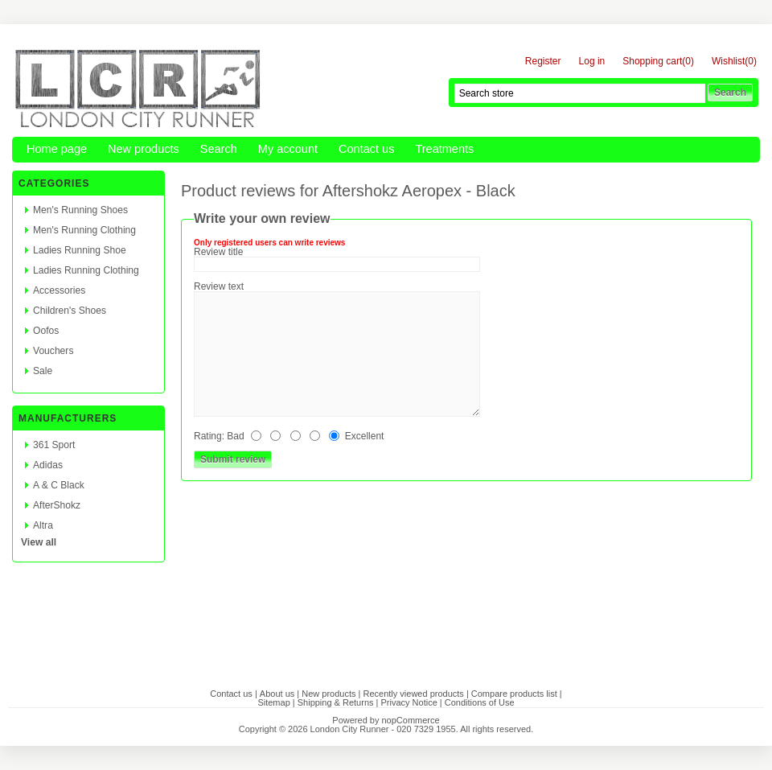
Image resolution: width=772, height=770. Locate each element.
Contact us (366, 148)
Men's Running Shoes (80, 210)
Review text (219, 286)
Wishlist (728, 61)
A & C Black (58, 485)
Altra (43, 525)
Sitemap (273, 702)
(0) (688, 61)
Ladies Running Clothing (86, 270)
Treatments (444, 148)
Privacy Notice (409, 702)
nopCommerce (411, 720)
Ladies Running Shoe (79, 250)
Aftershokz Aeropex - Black (418, 191)
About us (277, 693)
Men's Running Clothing (84, 230)
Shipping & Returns (336, 702)
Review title (218, 251)
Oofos (46, 330)
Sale (42, 371)
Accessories (59, 290)
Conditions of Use (480, 702)
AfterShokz (56, 505)
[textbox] (579, 93)
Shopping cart (652, 61)
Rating (208, 436)
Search (218, 148)
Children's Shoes (69, 310)
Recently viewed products (413, 693)
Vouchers (53, 350)
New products (143, 148)
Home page (57, 148)
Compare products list (514, 693)
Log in (592, 61)
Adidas (48, 465)
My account (288, 148)
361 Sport (54, 445)
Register (543, 61)
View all (38, 542)
